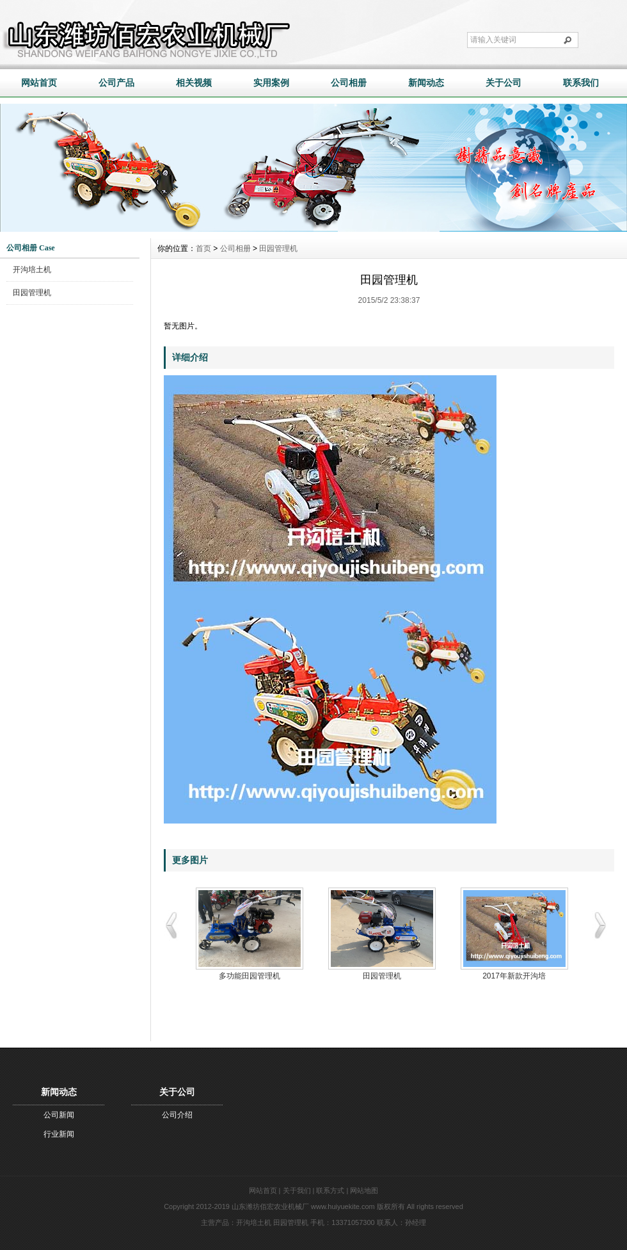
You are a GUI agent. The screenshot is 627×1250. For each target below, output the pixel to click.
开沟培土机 (32, 269)
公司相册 (349, 82)
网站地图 (364, 1190)
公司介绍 (177, 1114)
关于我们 (297, 1190)
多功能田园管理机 (249, 975)
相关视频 (194, 82)
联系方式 (330, 1190)
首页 (203, 248)
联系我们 (581, 82)
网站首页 (39, 82)
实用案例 (271, 82)
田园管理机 (32, 292)
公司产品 (116, 82)
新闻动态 (426, 82)
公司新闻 (59, 1114)
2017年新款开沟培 (514, 975)
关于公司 (503, 82)
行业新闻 (59, 1134)
